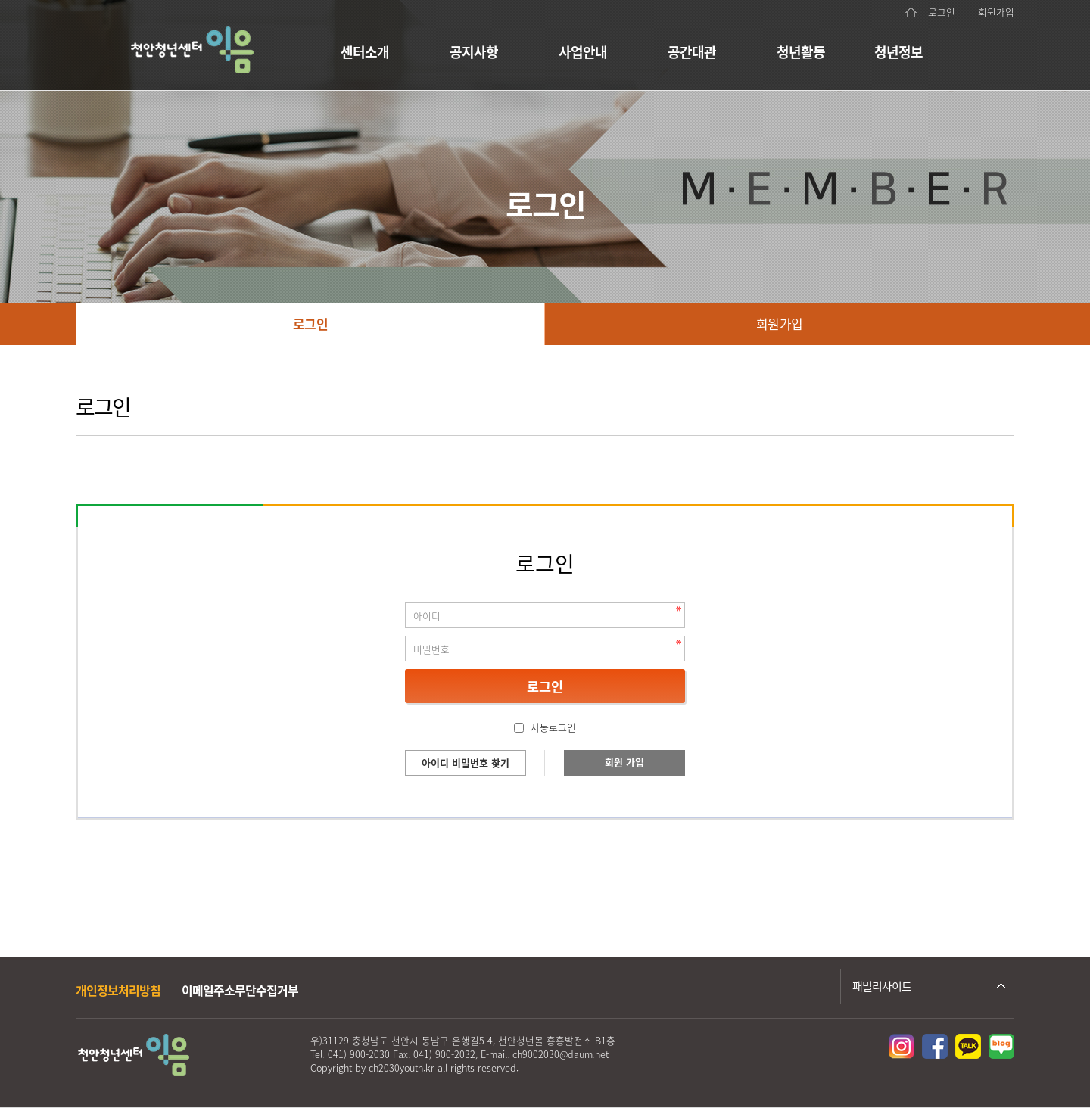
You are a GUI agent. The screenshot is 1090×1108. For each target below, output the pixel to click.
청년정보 (898, 52)
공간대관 (692, 52)
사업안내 (583, 52)
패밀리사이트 (881, 986)
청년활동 (801, 52)
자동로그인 (553, 727)
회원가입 (996, 12)
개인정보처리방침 (118, 990)
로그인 (941, 12)
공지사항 (474, 52)
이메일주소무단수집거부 (240, 990)
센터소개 (365, 52)
